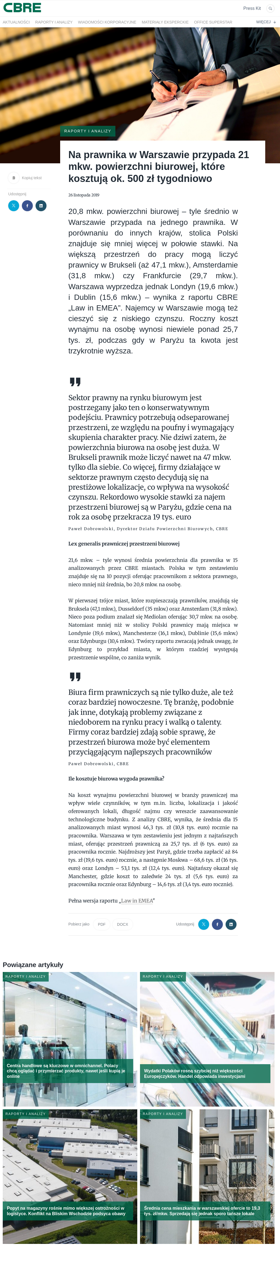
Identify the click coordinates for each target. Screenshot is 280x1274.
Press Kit (252, 8)
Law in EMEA (137, 901)
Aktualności (16, 22)
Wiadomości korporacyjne (107, 22)
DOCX (122, 924)
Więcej (266, 22)
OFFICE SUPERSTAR (213, 22)
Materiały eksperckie (165, 22)
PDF (102, 924)
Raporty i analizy (53, 22)
